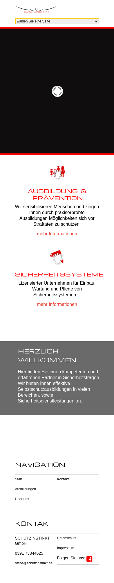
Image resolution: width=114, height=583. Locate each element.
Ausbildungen (25, 489)
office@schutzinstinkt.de (34, 563)
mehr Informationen (57, 233)
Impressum (65, 548)
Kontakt (63, 479)
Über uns (22, 499)
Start (18, 479)
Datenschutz (67, 538)
